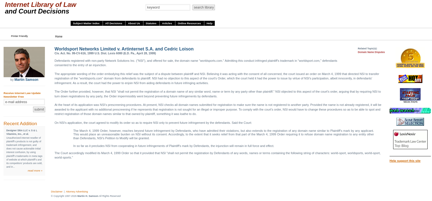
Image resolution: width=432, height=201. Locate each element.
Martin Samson (26, 80)
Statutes (151, 23)
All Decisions (114, 23)
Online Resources (190, 23)
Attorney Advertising (77, 191)
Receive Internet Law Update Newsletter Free (22, 95)
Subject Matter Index (86, 23)
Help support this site (405, 160)
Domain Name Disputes (371, 52)
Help (209, 23)
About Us (134, 23)
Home (59, 36)
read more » (35, 170)
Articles (167, 23)
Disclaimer (57, 191)
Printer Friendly (19, 36)
